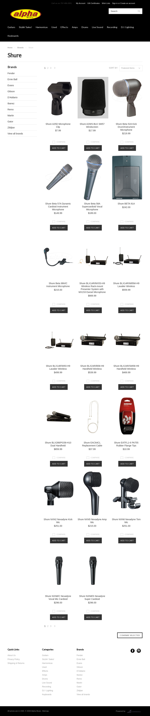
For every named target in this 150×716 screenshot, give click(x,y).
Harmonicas (42, 27)
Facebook (133, 651)
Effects (64, 27)
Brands (20, 48)
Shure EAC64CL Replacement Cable (92, 444)
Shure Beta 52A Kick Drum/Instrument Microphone (126, 127)
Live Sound (97, 27)
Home (10, 48)
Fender (11, 73)
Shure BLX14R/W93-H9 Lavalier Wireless (58, 367)
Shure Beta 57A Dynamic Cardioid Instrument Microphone (58, 206)
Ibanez (11, 103)
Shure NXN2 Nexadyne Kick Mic (58, 521)
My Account (80, 3)
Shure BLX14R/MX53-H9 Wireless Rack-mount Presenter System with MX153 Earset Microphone (92, 287)
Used (54, 27)
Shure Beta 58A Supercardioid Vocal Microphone (92, 206)
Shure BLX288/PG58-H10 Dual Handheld (58, 444)
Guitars (11, 27)
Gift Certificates (93, 3)
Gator (10, 121)
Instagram (139, 651)
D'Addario (12, 97)
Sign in (115, 3)
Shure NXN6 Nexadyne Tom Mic (126, 521)
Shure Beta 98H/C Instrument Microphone (58, 285)
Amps (75, 27)
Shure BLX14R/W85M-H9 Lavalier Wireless (126, 285)
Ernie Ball (12, 79)
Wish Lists (106, 3)
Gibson (11, 91)
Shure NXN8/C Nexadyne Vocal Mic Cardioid (58, 597)
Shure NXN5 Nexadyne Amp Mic (92, 521)
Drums (85, 27)
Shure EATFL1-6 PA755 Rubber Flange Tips (126, 444)
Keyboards (13, 35)
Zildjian (11, 127)
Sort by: (113, 68)
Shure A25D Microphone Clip (58, 125)
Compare (61, 142)
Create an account (127, 3)
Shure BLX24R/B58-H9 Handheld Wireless (92, 367)
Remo (11, 109)
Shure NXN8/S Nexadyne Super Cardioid (92, 597)
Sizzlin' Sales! (25, 27)
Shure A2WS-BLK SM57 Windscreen (92, 125)
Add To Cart (59, 148)
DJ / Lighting (127, 27)
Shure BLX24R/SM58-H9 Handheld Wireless (126, 367)
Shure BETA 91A (126, 203)
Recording (112, 27)
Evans (11, 85)
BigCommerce (134, 711)
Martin (11, 115)
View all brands (15, 133)
